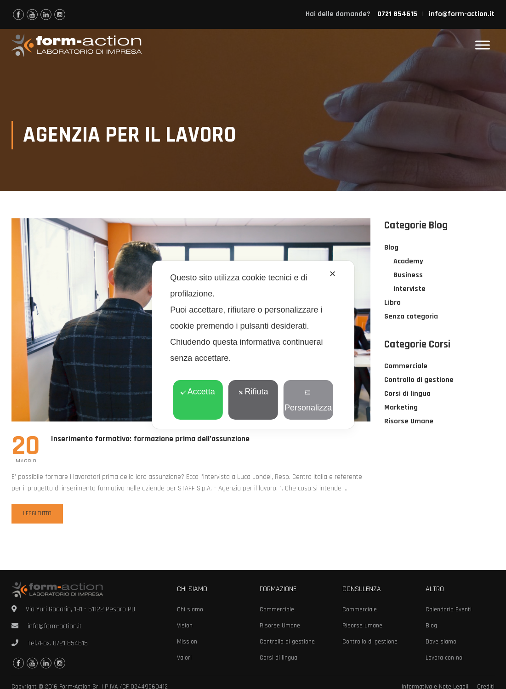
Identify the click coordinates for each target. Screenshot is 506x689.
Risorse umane (362, 625)
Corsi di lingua (407, 394)
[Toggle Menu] (482, 45)
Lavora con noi (445, 658)
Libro (392, 303)
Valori (184, 658)
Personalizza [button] (308, 401)
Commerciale (405, 366)
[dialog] (253, 345)
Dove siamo (441, 642)
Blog (391, 248)
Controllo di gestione (419, 380)
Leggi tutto (37, 514)
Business (408, 275)
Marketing (401, 408)
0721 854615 (70, 643)
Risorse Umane (408, 422)
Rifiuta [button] (253, 391)
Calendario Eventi (449, 609)
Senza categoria (411, 317)
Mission (187, 642)
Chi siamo (190, 609)
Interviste (409, 289)
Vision (185, 625)
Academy (408, 262)
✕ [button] (332, 274)
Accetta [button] (198, 391)
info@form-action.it (462, 14)
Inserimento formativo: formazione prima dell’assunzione (150, 439)
